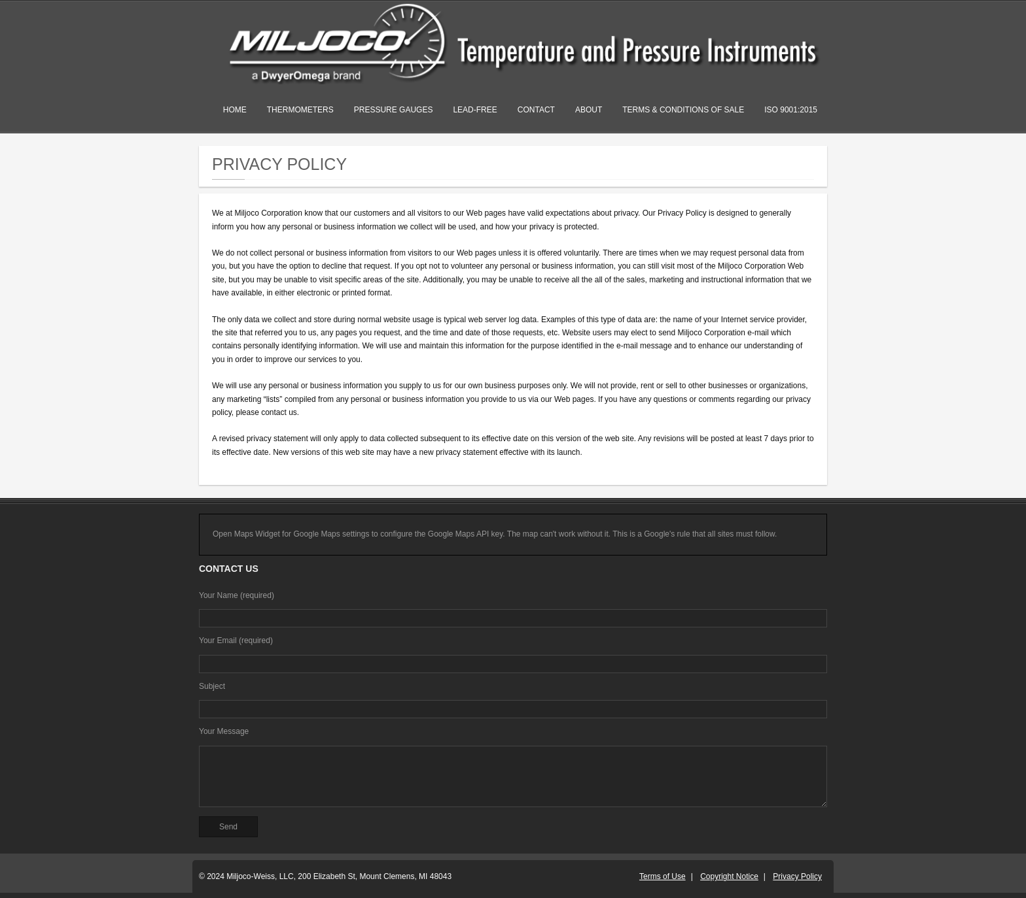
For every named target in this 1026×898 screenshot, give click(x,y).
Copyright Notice (729, 876)
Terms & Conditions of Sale (683, 109)
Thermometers (300, 109)
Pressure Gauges (393, 109)
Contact (536, 109)
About (588, 109)
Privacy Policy (797, 876)
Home (235, 109)
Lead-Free (475, 109)
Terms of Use (662, 876)
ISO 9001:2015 (790, 109)
